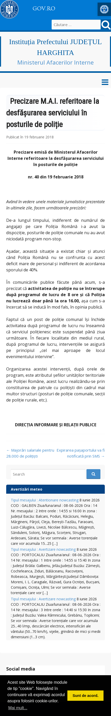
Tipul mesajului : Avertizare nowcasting (43, 549)
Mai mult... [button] (17, 708)
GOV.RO (44, 8)
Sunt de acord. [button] (85, 696)
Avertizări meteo (26, 489)
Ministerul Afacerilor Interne (55, 62)
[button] (104, 9)
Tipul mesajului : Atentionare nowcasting (44, 500)
